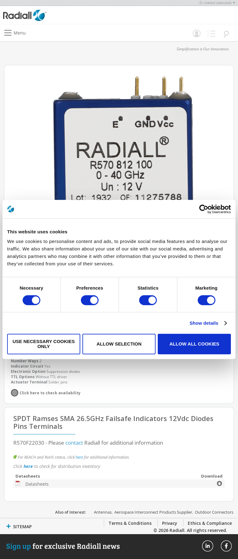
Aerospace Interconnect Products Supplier (153, 512)
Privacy (169, 523)
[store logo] (62, 15)
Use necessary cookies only (43, 344)
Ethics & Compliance (210, 523)
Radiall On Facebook (226, 546)
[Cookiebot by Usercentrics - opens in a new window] (204, 209)
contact (74, 442)
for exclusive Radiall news (63, 546)
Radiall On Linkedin (207, 546)
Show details (204, 323)
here (79, 457)
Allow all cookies (194, 343)
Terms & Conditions (130, 523)
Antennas (103, 512)
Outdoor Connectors (214, 512)
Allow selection (118, 343)
